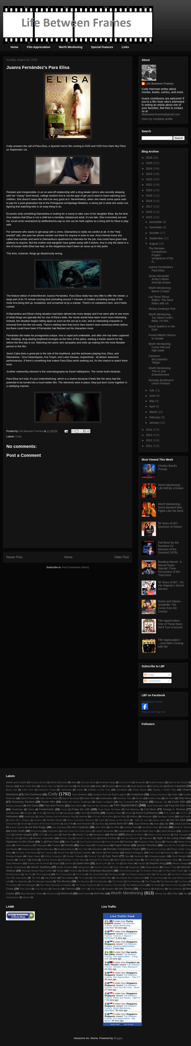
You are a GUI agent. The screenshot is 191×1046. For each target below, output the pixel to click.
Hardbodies (29, 817)
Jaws (156, 823)
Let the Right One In (145, 831)
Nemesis (147, 838)
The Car (28, 874)
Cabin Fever (28, 790)
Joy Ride (114, 827)
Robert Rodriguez (134, 852)
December (156, 222)
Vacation (109, 888)
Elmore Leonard (14, 805)
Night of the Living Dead (171, 838)
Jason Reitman (141, 823)
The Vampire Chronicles (111, 885)
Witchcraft (66, 893)
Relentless (97, 849)
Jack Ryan (100, 824)
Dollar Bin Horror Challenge (76, 801)
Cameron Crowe (47, 789)
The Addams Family (149, 871)
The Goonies (161, 874)
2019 (149, 195)
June (152, 395)
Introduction (11, 824)
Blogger (118, 1038)
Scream (10, 859)
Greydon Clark (113, 813)
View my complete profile (157, 119)
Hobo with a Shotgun (19, 820)
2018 (149, 200)
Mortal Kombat (108, 838)
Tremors (70, 888)
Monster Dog (66, 838)
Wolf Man (99, 893)
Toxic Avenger (41, 889)
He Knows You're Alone (102, 817)
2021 (149, 184)
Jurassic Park (130, 827)
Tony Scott (25, 888)
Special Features (102, 47)
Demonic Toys (124, 798)
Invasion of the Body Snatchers (45, 824)
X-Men (174, 893)
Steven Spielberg (41, 867)
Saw (127, 856)
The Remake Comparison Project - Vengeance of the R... (161, 255)
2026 (149, 157)
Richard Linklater (82, 852)
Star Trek (115, 863)
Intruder (24, 824)
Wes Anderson (175, 889)
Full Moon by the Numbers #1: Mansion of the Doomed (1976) (168, 547)
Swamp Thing (170, 867)
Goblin (83, 813)
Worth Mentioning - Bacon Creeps (160, 289)
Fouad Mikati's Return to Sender (162, 337)
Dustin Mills (178, 801)
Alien (73, 782)
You (186, 893)
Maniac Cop (82, 834)
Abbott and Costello (16, 782)
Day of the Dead (70, 798)
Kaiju (165, 827)
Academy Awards (38, 782)
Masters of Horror (134, 834)
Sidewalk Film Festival (99, 860)
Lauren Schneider (104, 831)
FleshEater (17, 809)
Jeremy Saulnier (17, 827)
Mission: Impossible (43, 838)
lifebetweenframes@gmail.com (161, 114)
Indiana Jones (159, 820)
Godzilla (95, 812)
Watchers (159, 888)
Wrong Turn (161, 893)
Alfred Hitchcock (58, 782)
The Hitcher (51, 877)
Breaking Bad (157, 786)
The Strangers (28, 885)
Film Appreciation (38, 47)
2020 (149, 190)
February (155, 417)
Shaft (34, 859)
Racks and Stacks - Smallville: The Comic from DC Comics (170, 606)
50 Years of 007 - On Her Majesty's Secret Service (171, 586)
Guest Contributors (147, 812)
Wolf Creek (84, 893)
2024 (149, 168)
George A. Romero (174, 809)
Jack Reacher (84, 823)
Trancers (56, 888)
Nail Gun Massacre (130, 838)
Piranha (169, 841)
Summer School (102, 867)
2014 (149, 429)
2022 (149, 179)
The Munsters (83, 881)
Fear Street (76, 805)
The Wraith (156, 885)
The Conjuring (43, 874)
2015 (149, 217)
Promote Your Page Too (153, 712)
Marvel (114, 834)
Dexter (139, 798)
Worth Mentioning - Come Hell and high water (160, 347)
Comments (152, 681)
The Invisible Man (102, 877)
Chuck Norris (139, 789)
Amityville (140, 782)
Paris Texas (70, 842)
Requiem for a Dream (156, 849)
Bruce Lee (11, 789)
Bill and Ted (66, 786)
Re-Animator (47, 849)
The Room (183, 881)
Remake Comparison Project (123, 848)
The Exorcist (114, 874)
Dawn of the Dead (48, 798)
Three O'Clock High (173, 885)
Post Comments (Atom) (75, 567)
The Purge (150, 881)
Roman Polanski (75, 856)
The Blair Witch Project (172, 871)
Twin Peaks (96, 889)
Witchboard (52, 894)
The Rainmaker (167, 881)
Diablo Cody (154, 798)
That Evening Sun (127, 871)
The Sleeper (11, 885)
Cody (18, 436)
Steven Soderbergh (16, 867)
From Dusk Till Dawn (109, 809)
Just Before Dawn (150, 827)
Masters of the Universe (159, 835)
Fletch (31, 809)
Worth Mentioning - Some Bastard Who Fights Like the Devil (170, 507)
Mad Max (67, 834)
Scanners (139, 856)
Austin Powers (156, 782)
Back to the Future (177, 782)
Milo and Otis (12, 838)
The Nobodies (100, 881)
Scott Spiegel (179, 856)
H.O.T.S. (184, 813)
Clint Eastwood (33, 794)
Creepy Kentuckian (158, 794)
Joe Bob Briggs (37, 827)
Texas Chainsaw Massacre (97, 870)
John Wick (100, 827)
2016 (149, 211)
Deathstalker (106, 798)
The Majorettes (21, 881)
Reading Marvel (66, 849)
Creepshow (137, 794)
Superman (134, 867)
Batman (10, 786)
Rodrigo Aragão (14, 856)
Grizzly (129, 813)
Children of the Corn (99, 789)
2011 (149, 445)
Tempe (60, 870)
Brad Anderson (138, 786)
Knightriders (52, 831)
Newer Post (14, 557)
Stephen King (157, 863)
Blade (98, 786)
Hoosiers (38, 820)
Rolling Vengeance (53, 856)
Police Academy (24, 845)
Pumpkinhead (102, 845)
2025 (149, 163)
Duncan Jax (161, 801)
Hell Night (121, 817)
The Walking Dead (135, 885)
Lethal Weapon (168, 831)
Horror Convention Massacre (80, 820)
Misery (26, 838)
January (154, 422)
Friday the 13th (81, 809)
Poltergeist (41, 845)
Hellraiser (147, 816)
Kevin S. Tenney (182, 827)
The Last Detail (156, 878)
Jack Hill (68, 823)
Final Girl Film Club (180, 805)
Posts (149, 674)
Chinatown (121, 789)
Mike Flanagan (181, 835)
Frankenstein (46, 809)
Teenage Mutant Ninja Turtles (37, 870)
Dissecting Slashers (23, 801)
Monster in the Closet (86, 838)
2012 (149, 440)
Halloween (12, 816)
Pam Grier (53, 841)
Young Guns (12, 897)
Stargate (141, 863)
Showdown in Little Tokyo (73, 860)
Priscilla (68, 845)
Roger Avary (33, 856)
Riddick (99, 853)
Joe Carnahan (59, 827)
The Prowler (117, 881)
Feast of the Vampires (98, 805)
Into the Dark (177, 819)
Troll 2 (84, 889)
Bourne (123, 786)
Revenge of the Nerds (26, 853)
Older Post (121, 557)
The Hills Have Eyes (16, 877)
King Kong (36, 831)
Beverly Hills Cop (49, 786)
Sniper (56, 863)
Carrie (80, 789)
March (153, 412)
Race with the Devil (172, 845)
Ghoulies (28, 813)
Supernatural (152, 867)
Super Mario (119, 867)
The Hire (35, 877)
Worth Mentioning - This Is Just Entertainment (160, 371)
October (154, 232)
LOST (41, 835)
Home (14, 47)
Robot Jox (183, 853)
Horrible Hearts (54, 820)
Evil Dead (32, 805)
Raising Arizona (29, 849)
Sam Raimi (111, 856)
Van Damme (126, 888)
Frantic (64, 809)
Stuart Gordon (64, 867)
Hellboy (134, 816)
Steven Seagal (179, 863)
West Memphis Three (31, 893)
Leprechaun (124, 831)
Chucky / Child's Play (164, 789)
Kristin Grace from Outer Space (77, 831)
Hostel (101, 820)
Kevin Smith (18, 830)
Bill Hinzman (83, 786)
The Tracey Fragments (86, 885)
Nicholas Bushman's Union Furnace (161, 382)
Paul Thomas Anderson (90, 842)
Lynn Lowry (53, 835)
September (156, 238)
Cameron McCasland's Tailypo (158, 359)
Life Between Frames (159, 83)
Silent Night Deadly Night (127, 859)
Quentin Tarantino (147, 845)
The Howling (67, 877)
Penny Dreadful (112, 842)
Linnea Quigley (23, 834)
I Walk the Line (141, 820)
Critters (175, 794)
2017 (149, 206)
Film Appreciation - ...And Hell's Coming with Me (170, 643)
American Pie (125, 782)
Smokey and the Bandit (38, 863)
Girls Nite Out (53, 813)
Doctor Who (48, 801)
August (154, 243)
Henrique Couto (166, 816)
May (152, 401)
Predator (55, 845)
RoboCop (169, 852)
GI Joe (39, 813)
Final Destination (155, 805)
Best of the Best (28, 786)
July (152, 390)
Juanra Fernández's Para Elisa (161, 268)
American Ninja (107, 782)
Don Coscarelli (126, 801)
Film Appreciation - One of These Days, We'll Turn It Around (170, 624)
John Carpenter (80, 827)
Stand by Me (101, 863)
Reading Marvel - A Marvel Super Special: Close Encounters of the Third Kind (170, 568)
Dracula (143, 801)
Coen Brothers (79, 794)
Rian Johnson (47, 853)
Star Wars (128, 863)
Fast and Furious (54, 805)
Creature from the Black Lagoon (109, 794)
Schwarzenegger (157, 856)
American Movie (88, 782)
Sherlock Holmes (49, 860)
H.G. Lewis (169, 813)
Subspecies (84, 867)
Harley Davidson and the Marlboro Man (57, 817)
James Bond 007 (118, 823)
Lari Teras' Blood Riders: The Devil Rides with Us (161, 300)
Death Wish (90, 798)
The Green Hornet (179, 874)
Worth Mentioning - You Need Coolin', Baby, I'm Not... (161, 318)
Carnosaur (66, 789)
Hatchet (83, 816)
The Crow (80, 874)
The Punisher (134, 881)
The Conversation (64, 874)
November (156, 227)
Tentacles (73, 871)
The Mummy (63, 881)
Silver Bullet (150, 860)
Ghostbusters (13, 813)
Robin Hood (154, 853)
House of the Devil (119, 820)
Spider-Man (83, 863)
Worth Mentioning (71, 47)
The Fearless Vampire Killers (138, 874)
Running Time (94, 856)
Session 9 (23, 860)
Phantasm (128, 841)
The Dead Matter (96, 874)
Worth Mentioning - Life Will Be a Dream (171, 486)
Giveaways (69, 813)
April (152, 406)
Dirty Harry (185, 798)
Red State (83, 849)
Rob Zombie (112, 852)
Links (125, 47)
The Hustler (83, 878)
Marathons (98, 834)
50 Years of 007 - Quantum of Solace (170, 525)
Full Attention (132, 809)
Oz (42, 842)
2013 (149, 435)
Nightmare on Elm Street (20, 841)
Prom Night (85, 845)
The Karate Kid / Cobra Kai (130, 877)
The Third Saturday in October (55, 885)
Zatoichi (26, 897)
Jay (167, 823)
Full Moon (150, 809)
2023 (149, 173)
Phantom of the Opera (149, 841)
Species (68, 863)
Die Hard (169, 798)
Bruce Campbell (176, 786)
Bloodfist (110, 786)
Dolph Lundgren (104, 801)
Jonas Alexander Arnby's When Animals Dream (160, 279)
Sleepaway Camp (169, 859)
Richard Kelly (63, 853)
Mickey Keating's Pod (162, 308)
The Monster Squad (42, 881)
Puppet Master (122, 845)
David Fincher (28, 798)
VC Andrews (145, 889)
